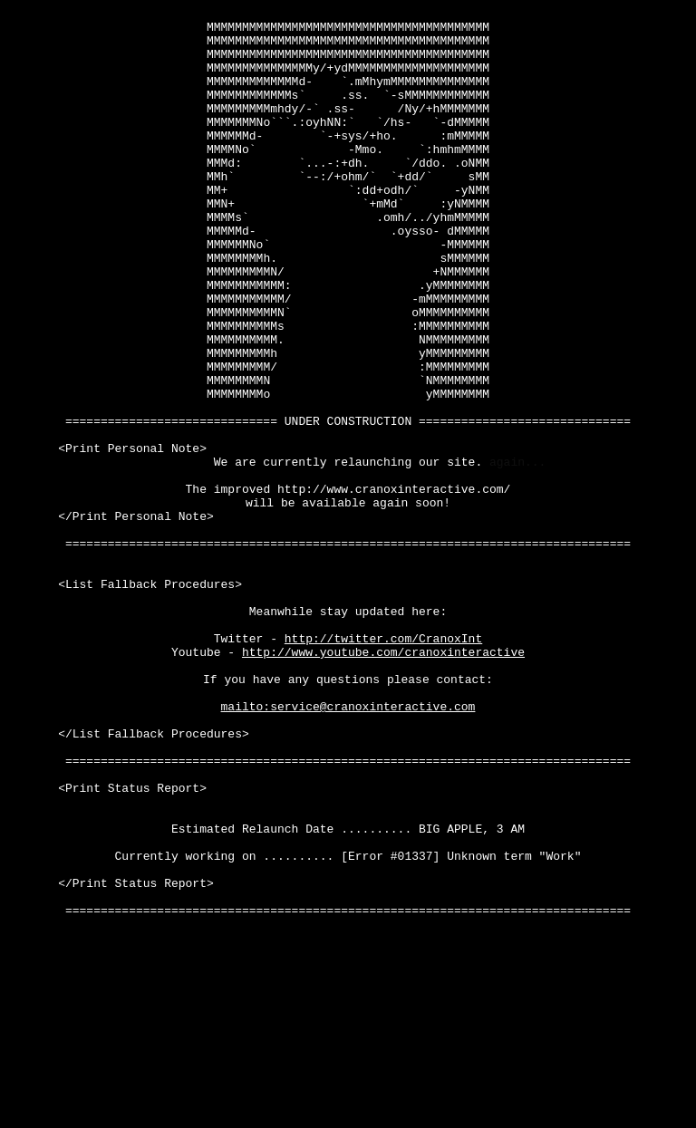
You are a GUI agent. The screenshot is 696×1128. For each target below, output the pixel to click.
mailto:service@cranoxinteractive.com (348, 847)
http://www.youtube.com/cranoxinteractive (383, 782)
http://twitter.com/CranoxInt (383, 765)
